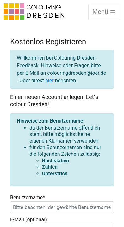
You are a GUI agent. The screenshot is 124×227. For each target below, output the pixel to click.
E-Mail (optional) (28, 220)
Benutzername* (27, 198)
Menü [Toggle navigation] (104, 11)
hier (49, 81)
